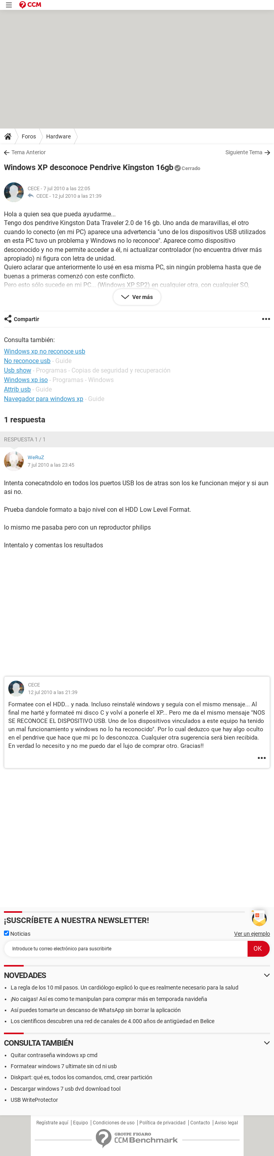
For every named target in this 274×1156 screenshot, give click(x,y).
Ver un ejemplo (252, 934)
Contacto (200, 1123)
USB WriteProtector (34, 1100)
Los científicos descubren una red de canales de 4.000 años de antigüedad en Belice (112, 1021)
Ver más (142, 297)
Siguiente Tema (244, 152)
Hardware (58, 136)
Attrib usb (17, 389)
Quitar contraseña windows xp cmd (54, 1055)
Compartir (26, 319)
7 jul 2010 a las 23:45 (51, 465)
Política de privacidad (162, 1123)
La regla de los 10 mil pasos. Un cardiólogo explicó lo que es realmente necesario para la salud (124, 987)
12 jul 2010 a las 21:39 (76, 196)
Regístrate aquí (52, 1123)
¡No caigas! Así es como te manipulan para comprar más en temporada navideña (109, 999)
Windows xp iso (26, 380)
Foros (29, 136)
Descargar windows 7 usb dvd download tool (65, 1089)
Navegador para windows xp (43, 399)
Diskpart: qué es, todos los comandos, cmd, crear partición (81, 1077)
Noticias (17, 934)
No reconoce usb (27, 361)
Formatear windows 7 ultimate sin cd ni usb (64, 1066)
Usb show (17, 370)
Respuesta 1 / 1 (25, 439)
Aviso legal (226, 1123)
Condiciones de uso (114, 1123)
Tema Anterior (28, 152)
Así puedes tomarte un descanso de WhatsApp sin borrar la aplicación (96, 1010)
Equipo (80, 1123)
